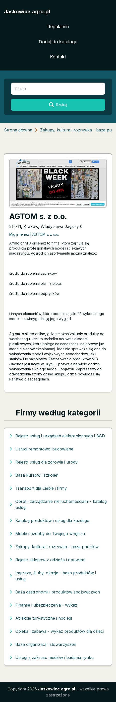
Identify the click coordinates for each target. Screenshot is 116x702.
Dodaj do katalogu (58, 41)
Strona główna (18, 129)
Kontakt (58, 56)
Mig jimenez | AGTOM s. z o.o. (34, 234)
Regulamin (58, 26)
